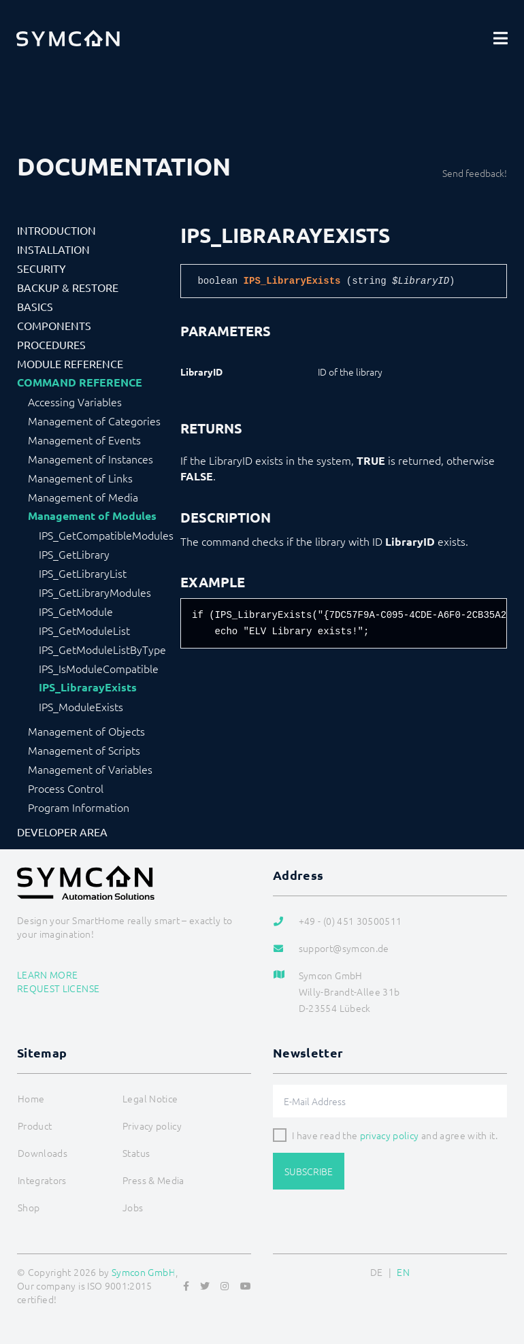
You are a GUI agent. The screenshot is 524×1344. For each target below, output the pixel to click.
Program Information (78, 807)
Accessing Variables (75, 401)
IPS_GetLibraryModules (95, 592)
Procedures (51, 344)
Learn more (47, 974)
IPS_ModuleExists (81, 706)
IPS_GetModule (76, 611)
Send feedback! (474, 173)
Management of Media (83, 497)
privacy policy (389, 1135)
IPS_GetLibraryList (83, 573)
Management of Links (80, 478)
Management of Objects (86, 731)
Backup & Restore (67, 287)
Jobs (132, 1207)
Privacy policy (152, 1125)
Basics (35, 306)
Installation (53, 249)
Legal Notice (150, 1098)
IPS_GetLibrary (74, 554)
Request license (58, 988)
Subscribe (308, 1171)
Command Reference (79, 382)
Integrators (42, 1180)
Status (136, 1153)
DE (376, 1272)
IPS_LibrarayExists (88, 687)
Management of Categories (94, 420)
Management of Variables (90, 769)
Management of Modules (92, 516)
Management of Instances (90, 458)
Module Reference (70, 363)
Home (31, 1098)
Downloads (42, 1153)
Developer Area (62, 831)
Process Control (65, 788)
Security (41, 268)
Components (54, 325)
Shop (28, 1207)
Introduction (56, 230)
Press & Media (153, 1180)
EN (403, 1272)
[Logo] (68, 38)
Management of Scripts (84, 750)
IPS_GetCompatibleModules (106, 535)
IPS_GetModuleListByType (102, 649)
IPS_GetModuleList (84, 630)
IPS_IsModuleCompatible (99, 668)
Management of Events (84, 439)
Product (35, 1125)
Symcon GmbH (144, 1272)
